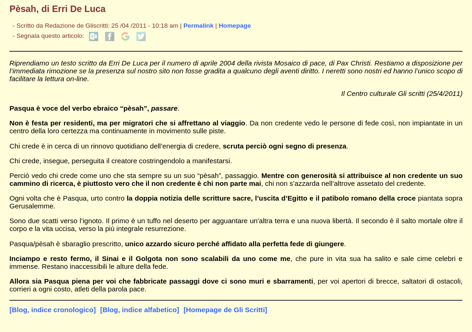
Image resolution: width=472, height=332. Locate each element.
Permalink (198, 25)
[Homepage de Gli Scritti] (225, 310)
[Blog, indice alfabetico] (139, 310)
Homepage (234, 25)
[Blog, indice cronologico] (52, 310)
